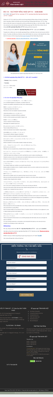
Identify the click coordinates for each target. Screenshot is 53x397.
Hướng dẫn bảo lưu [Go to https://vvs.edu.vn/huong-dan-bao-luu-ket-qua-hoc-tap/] (34, 317)
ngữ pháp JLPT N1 (24, 16)
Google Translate (26, 38)
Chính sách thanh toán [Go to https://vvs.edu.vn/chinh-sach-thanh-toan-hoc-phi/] (35, 319)
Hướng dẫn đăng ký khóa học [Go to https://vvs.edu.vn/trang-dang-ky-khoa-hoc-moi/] (36, 315)
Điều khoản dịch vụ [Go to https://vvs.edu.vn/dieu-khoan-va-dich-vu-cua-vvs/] (34, 321)
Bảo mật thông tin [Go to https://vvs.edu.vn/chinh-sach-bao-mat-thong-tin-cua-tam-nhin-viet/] (34, 323)
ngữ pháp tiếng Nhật (33, 16)
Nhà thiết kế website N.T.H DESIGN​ (30, 395)
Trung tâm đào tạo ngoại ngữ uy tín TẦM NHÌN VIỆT (38, 4)
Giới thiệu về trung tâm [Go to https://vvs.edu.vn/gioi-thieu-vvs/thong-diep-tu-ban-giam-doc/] (35, 314)
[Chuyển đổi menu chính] (2, 4)
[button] (51, 5)
